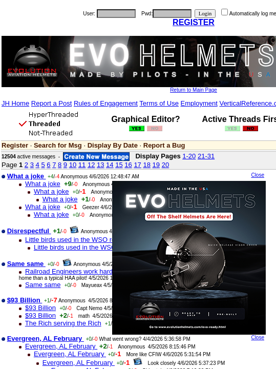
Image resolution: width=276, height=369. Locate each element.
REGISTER (194, 22)
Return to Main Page (193, 90)
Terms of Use (159, 103)
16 (128, 165)
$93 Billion (40, 308)
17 (137, 165)
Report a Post (51, 103)
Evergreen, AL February (61, 346)
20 (165, 165)
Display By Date (113, 145)
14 (109, 165)
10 (72, 165)
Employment (199, 103)
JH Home (15, 103)
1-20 (189, 156)
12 (91, 165)
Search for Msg (58, 145)
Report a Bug (164, 145)
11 (82, 165)
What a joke (42, 184)
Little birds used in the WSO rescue (77, 239)
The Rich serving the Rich (63, 323)
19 (156, 165)
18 (146, 165)
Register (15, 145)
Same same (42, 285)
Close (257, 175)
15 (118, 165)
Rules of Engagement (106, 103)
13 (100, 165)
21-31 (206, 156)
